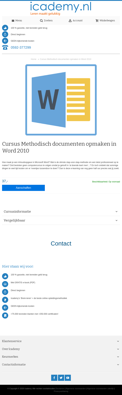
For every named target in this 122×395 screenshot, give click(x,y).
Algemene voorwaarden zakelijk (100, 388)
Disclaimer (59, 388)
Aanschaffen (23, 187)
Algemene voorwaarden (76, 388)
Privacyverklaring (61, 391)
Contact (61, 243)
